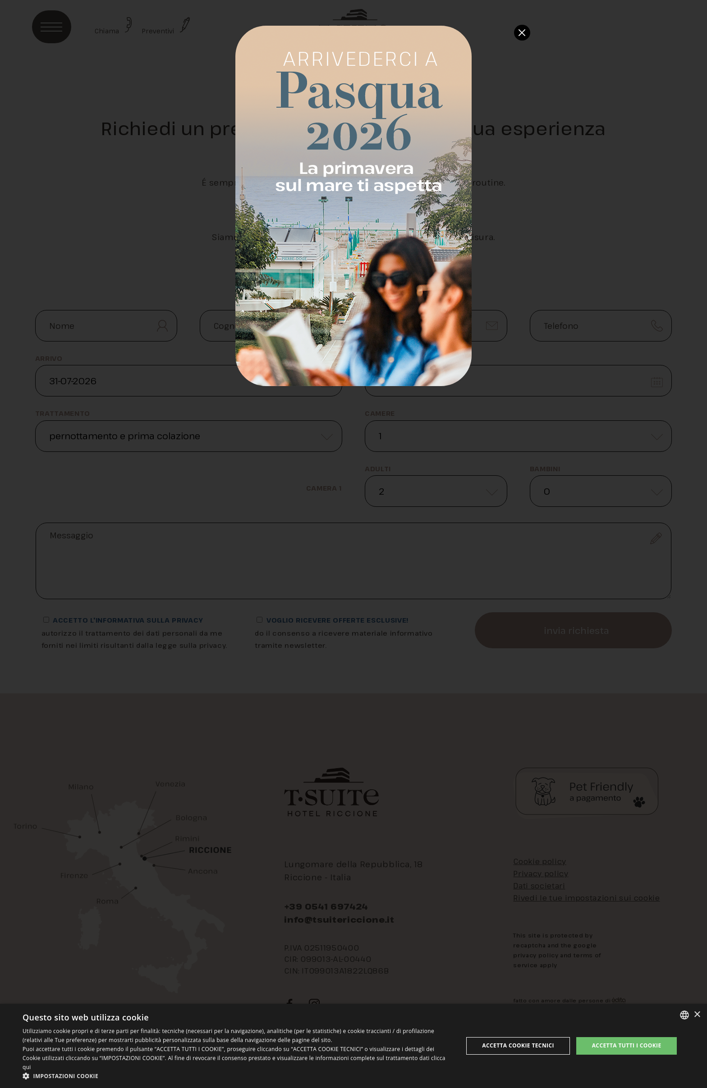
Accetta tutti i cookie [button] (626, 1045)
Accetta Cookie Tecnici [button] (518, 1045)
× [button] (696, 1014)
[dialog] (353, 1046)
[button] (236, 1076)
